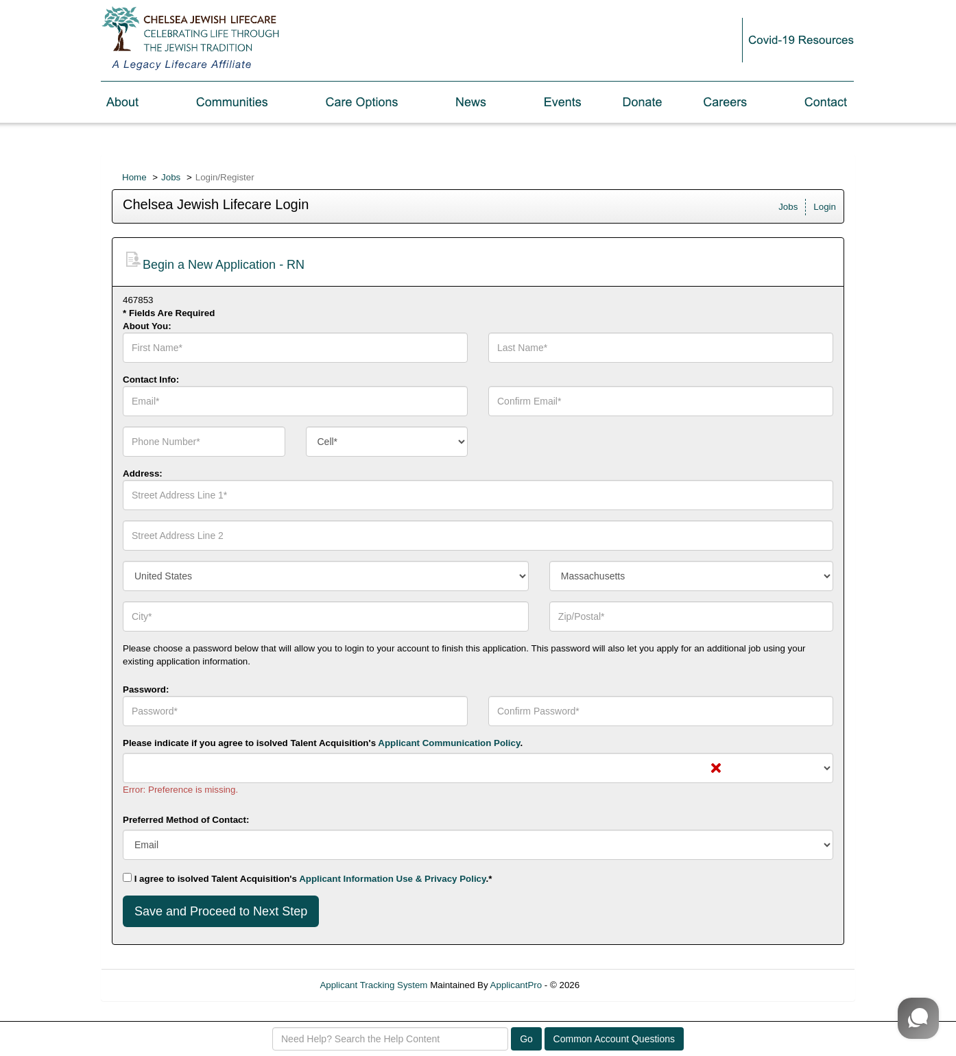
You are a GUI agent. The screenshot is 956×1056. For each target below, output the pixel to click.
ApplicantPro (516, 985)
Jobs (170, 177)
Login (824, 207)
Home (134, 177)
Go (526, 1038)
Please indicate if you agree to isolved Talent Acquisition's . (323, 743)
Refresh (620, 985)
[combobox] (387, 442)
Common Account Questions (614, 1038)
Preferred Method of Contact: (186, 820)
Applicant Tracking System (373, 985)
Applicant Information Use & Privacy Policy (392, 879)
